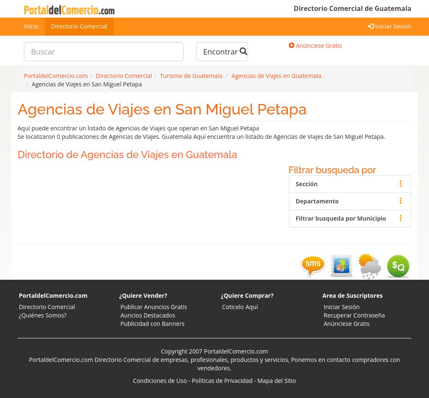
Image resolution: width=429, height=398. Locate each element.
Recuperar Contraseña (354, 315)
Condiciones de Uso (160, 381)
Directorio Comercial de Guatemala (352, 8)
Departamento (350, 201)
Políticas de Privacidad (222, 381)
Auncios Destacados (148, 315)
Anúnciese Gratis (315, 45)
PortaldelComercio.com (53, 295)
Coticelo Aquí (240, 307)
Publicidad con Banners (153, 324)
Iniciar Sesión (389, 26)
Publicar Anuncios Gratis (154, 307)
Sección (350, 184)
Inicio (31, 26)
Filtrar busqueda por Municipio (350, 218)
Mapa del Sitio (277, 381)
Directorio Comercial (79, 26)
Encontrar (225, 52)
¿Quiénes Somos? (43, 315)
